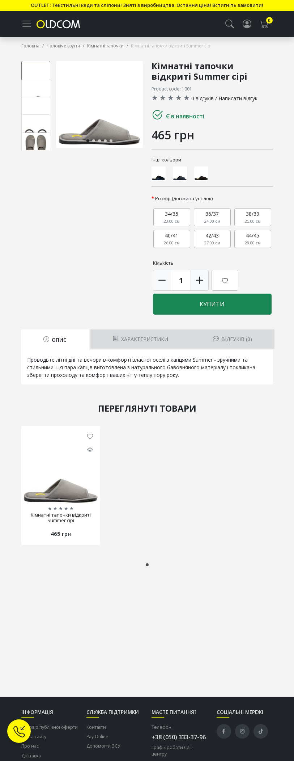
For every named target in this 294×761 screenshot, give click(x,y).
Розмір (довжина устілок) (184, 198)
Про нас (30, 746)
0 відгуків (202, 98)
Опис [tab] (55, 339)
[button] (229, 24)
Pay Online (97, 736)
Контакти (96, 727)
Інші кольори (166, 159)
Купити (212, 304)
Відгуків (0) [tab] (232, 339)
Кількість (163, 263)
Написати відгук (237, 98)
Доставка (31, 756)
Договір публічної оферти (49, 727)
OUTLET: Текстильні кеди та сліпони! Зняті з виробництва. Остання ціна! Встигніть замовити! (147, 5)
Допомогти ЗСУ (103, 746)
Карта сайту (33, 736)
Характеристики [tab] (140, 339)
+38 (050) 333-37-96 (179, 737)
